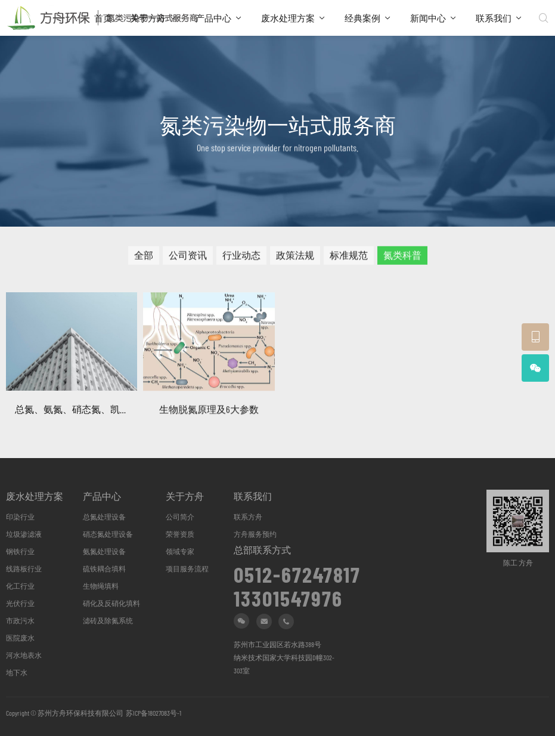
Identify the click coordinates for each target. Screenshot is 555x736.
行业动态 (241, 258)
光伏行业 (20, 603)
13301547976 (288, 594)
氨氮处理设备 (104, 551)
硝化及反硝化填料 (111, 603)
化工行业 (20, 586)
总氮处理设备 (104, 516)
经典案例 (362, 18)
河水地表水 (24, 655)
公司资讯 (188, 258)
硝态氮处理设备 (108, 534)
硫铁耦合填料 (104, 568)
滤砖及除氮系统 (108, 620)
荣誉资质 (180, 534)
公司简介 (180, 516)
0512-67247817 (297, 570)
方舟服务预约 (255, 534)
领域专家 (180, 551)
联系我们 (493, 18)
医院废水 (20, 637)
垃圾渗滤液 (24, 534)
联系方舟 (248, 516)
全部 (143, 258)
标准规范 (349, 258)
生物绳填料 (101, 586)
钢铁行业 (20, 551)
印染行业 (20, 516)
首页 (103, 18)
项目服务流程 (187, 568)
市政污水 (20, 620)
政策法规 (295, 258)
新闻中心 (428, 18)
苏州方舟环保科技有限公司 (80, 713)
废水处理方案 (288, 18)
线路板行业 (24, 568)
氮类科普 (402, 258)
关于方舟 (148, 18)
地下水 (16, 672)
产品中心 (213, 18)
